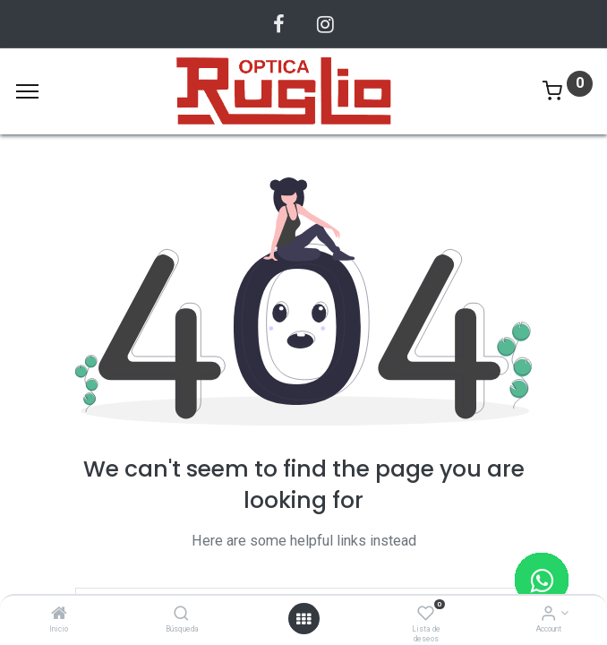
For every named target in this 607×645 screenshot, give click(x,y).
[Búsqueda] (181, 614)
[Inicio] (59, 614)
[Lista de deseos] (425, 614)
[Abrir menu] (303, 619)
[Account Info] (548, 614)
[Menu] (27, 91)
